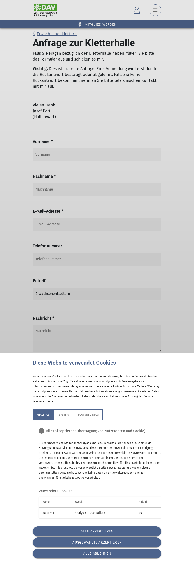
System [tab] (63, 414)
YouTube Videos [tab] (88, 414)
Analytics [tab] (43, 414)
